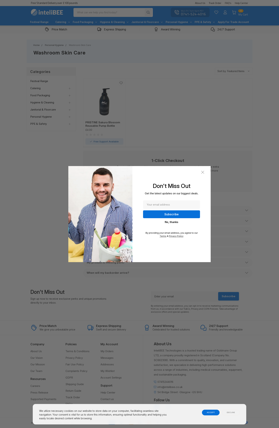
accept (211, 412)
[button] (202, 172)
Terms (163, 236)
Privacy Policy (176, 236)
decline (231, 412)
